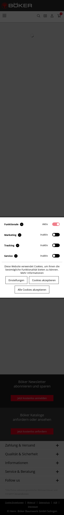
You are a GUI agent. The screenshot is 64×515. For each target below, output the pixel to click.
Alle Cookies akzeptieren (32, 289)
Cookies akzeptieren (44, 280)
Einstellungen (16, 280)
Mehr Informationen (32, 272)
